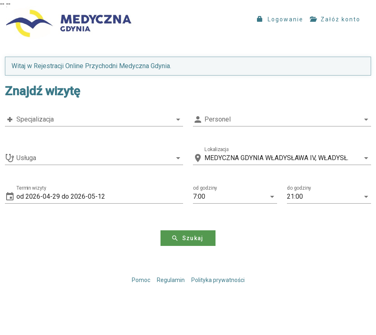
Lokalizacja (216, 149)
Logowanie (280, 19)
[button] (99, 196)
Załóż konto (335, 19)
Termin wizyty (31, 188)
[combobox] (94, 119)
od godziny (205, 188)
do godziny (299, 188)
